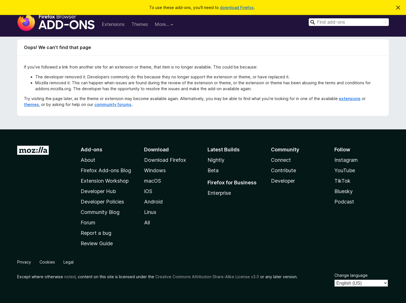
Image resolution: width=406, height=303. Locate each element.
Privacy (24, 262)
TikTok (342, 181)
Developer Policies (102, 202)
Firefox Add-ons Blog (106, 170)
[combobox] (349, 22)
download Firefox (237, 7)
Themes (139, 24)
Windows (155, 170)
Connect (281, 160)
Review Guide (97, 243)
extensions (350, 98)
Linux (150, 212)
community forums (112, 104)
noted (70, 276)
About (88, 160)
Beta (213, 170)
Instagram (346, 160)
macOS (152, 181)
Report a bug (96, 233)
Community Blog (100, 212)
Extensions (113, 24)
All (147, 222)
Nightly (216, 160)
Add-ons (91, 149)
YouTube (344, 170)
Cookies (47, 262)
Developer (283, 181)
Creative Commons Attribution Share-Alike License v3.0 (207, 276)
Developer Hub (98, 191)
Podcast (344, 202)
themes (31, 104)
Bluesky (343, 191)
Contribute (283, 170)
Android (153, 202)
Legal (68, 262)
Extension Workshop (105, 181)
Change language (351, 275)
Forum (88, 222)
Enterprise (219, 193)
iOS (148, 191)
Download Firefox (165, 160)
